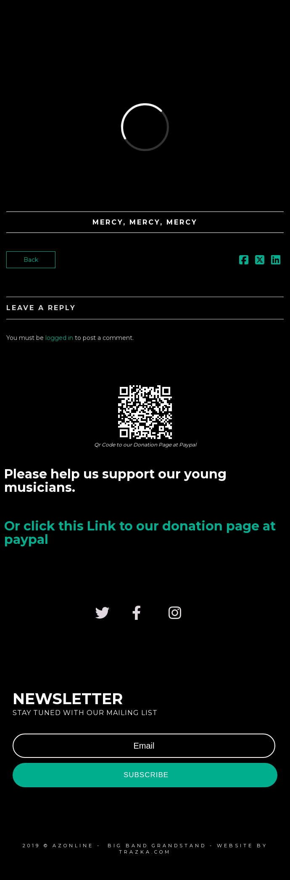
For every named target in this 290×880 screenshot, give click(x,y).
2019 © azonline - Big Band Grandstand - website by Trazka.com (145, 848)
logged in (59, 338)
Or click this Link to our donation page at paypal (140, 532)
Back (31, 260)
